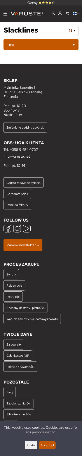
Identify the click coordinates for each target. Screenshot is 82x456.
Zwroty (11, 274)
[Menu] (5, 13)
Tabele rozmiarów (18, 403)
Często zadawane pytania (23, 183)
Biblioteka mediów (19, 414)
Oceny (41, 2)
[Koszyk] (67, 13)
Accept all (47, 445)
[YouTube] (27, 229)
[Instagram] (17, 229)
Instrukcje (13, 296)
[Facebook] (7, 229)
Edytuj (31, 445)
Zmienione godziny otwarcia (25, 127)
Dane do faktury (17, 205)
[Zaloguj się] (60, 13)
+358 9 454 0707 (24, 149)
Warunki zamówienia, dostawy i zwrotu (32, 319)
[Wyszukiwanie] (53, 14)
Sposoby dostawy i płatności (25, 308)
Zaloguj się (14, 344)
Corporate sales (17, 194)
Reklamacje (14, 285)
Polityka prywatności (20, 367)
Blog (10, 392)
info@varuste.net (16, 156)
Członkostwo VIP (18, 355)
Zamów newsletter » (23, 245)
